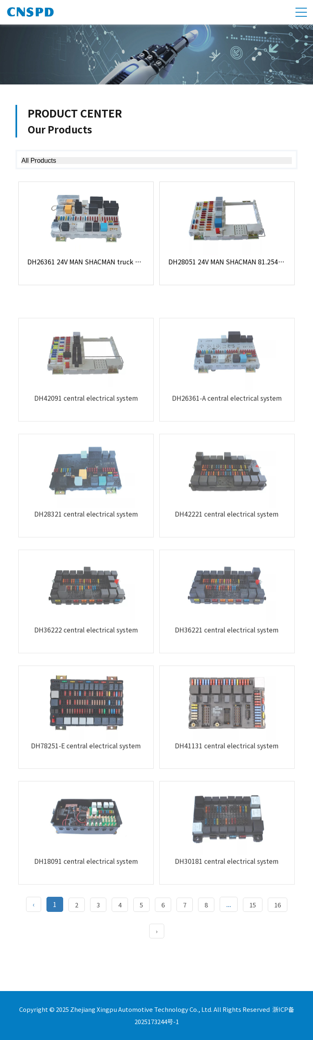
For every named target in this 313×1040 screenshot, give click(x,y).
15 (252, 904)
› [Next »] (157, 931)
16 (277, 904)
